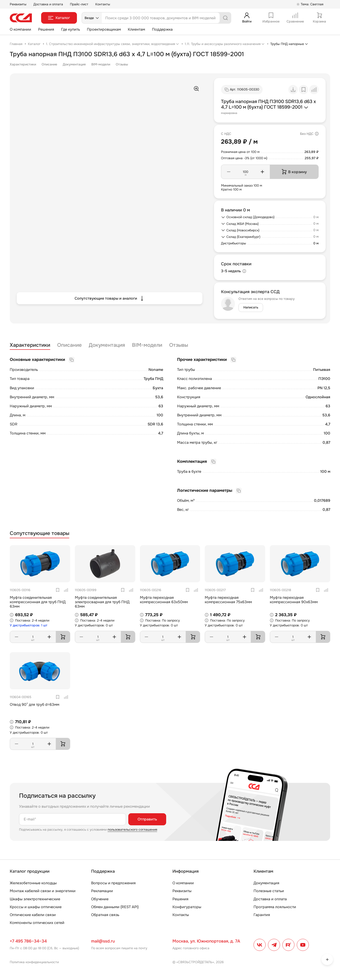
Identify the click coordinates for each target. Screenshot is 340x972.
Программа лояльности (275, 906)
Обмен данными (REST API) (115, 906)
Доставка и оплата (48, 4)
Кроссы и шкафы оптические (36, 906)
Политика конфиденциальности (34, 962)
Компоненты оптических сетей (37, 922)
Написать (250, 307)
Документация (74, 64)
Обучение (100, 899)
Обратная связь (105, 914)
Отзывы (122, 64)
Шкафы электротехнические (35, 899)
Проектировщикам (104, 29)
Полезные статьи (269, 890)
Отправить (147, 819)
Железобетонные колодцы (33, 883)
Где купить (70, 29)
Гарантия (262, 914)
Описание (49, 64)
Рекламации (102, 890)
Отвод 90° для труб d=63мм (34, 704)
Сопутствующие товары (39, 533)
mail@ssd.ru (103, 941)
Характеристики (23, 64)
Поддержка (162, 29)
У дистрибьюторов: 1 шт (28, 625)
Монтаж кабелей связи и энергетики (43, 890)
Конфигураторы (186, 906)
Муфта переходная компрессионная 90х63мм (294, 599)
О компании (20, 29)
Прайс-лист (79, 4)
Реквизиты (18, 4)
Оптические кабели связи (33, 914)
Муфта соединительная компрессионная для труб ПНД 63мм (38, 602)
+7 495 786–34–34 (28, 941)
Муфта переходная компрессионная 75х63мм (228, 599)
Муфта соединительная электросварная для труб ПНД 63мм (102, 602)
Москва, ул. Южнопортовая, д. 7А (206, 941)
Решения (46, 29)
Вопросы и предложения (113, 883)
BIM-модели (100, 64)
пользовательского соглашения (132, 829)
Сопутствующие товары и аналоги (110, 298)
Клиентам (136, 29)
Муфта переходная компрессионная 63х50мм (164, 599)
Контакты (102, 4)
